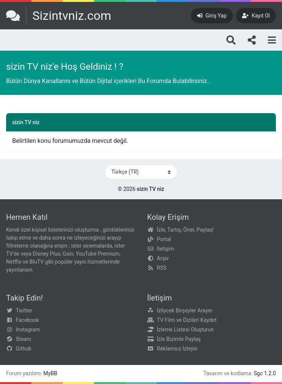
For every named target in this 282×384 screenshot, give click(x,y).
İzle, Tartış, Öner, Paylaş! (185, 230)
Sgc (258, 373)
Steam (23, 339)
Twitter (24, 310)
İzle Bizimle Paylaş (179, 339)
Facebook (27, 320)
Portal (164, 239)
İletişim (166, 249)
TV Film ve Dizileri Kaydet (187, 320)
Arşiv (163, 258)
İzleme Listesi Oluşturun (185, 329)
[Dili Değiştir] (141, 172)
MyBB (50, 373)
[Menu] (272, 40)
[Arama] (231, 40)
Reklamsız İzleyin (177, 349)
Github (24, 349)
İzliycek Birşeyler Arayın (184, 310)
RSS (162, 268)
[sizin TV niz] (58, 15)
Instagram (28, 329)
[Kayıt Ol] (256, 15)
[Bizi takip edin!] (252, 40)
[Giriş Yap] (211, 15)
